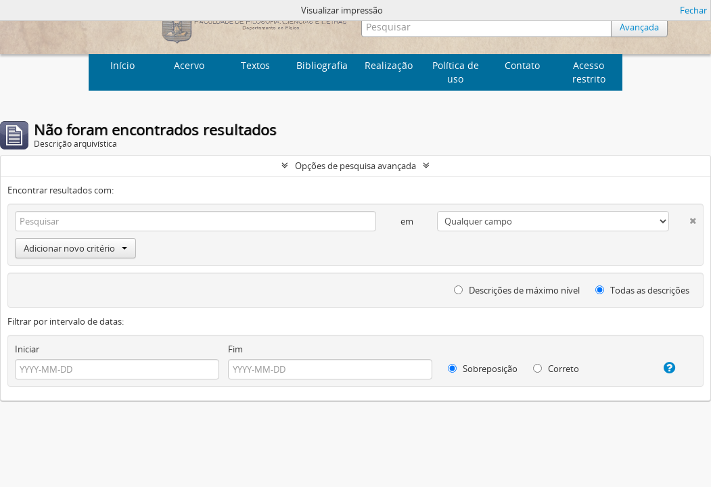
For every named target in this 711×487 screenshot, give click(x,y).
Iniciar (27, 349)
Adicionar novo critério (75, 248)
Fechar (693, 10)
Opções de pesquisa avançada (355, 166)
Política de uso (455, 72)
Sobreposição (483, 369)
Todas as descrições (642, 290)
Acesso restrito (588, 72)
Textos (255, 65)
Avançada (639, 27)
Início (122, 65)
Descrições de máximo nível (517, 290)
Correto (556, 369)
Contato (522, 65)
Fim (235, 349)
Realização (389, 65)
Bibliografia (322, 65)
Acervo (189, 65)
